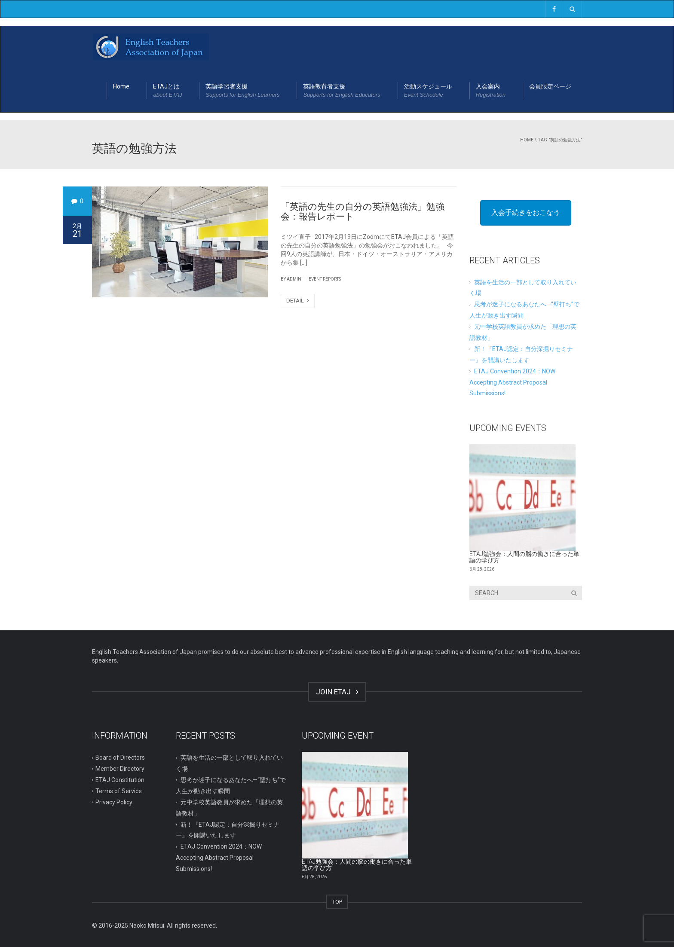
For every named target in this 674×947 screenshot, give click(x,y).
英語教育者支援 (341, 91)
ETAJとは (167, 91)
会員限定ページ (550, 86)
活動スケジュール (428, 91)
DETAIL (297, 300)
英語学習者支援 (242, 91)
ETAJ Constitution (119, 779)
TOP (337, 901)
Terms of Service (118, 791)
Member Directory (119, 768)
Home (121, 86)
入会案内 (491, 91)
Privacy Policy (113, 801)
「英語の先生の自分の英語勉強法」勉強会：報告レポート (362, 212)
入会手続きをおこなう (525, 212)
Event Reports (325, 279)
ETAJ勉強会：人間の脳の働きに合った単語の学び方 (524, 557)
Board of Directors (120, 757)
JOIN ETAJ (337, 691)
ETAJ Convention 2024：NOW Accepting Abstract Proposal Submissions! (512, 382)
